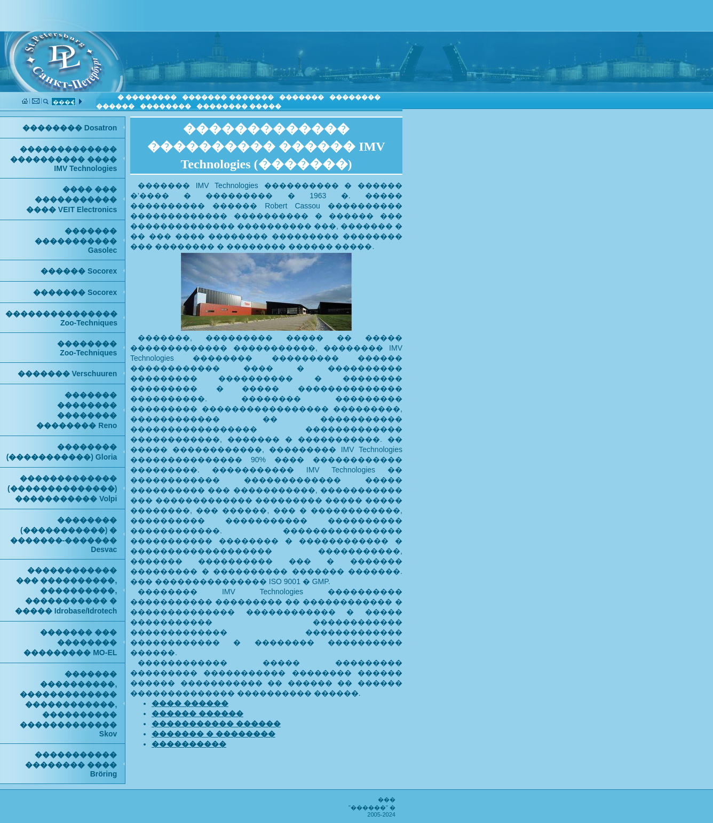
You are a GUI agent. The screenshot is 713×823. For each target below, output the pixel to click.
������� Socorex (75, 292)
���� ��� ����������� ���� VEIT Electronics (71, 199)
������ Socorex (79, 271)
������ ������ (197, 713)
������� (301, 97)
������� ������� (227, 97)
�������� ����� (238, 106)
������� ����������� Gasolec (76, 240)
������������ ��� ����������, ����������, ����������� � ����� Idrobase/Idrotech (66, 590)
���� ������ (190, 703)
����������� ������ (216, 723)
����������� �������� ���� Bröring (71, 764)
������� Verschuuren (67, 373)
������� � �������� (213, 733)
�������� (165, 106)
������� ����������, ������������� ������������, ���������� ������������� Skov (68, 704)
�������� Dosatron (69, 127)
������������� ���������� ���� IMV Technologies (63, 159)
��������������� (61, 318)
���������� (189, 744)
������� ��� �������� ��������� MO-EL (70, 642)
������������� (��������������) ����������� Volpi (62, 488)
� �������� (147, 97)
